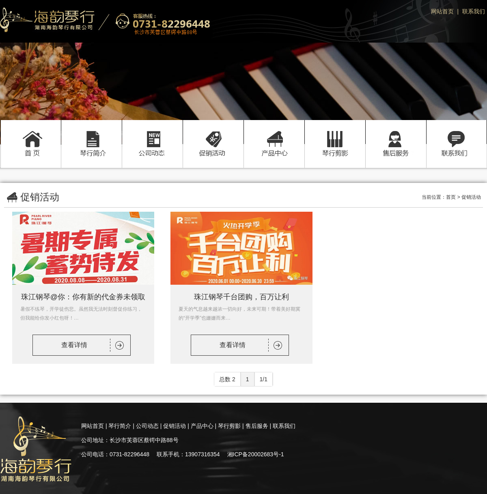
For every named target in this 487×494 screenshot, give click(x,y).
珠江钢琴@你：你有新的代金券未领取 (83, 297)
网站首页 (442, 11)
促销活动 (213, 135)
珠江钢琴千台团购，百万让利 (241, 297)
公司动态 (152, 135)
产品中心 (274, 135)
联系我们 (473, 11)
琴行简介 (91, 135)
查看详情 (74, 345)
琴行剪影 (334, 135)
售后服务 (395, 135)
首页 (30, 135)
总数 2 (227, 379)
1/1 (263, 379)
